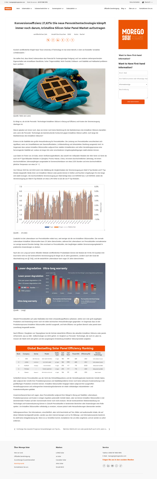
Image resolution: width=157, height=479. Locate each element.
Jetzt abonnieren (133, 101)
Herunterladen (135, 2)
